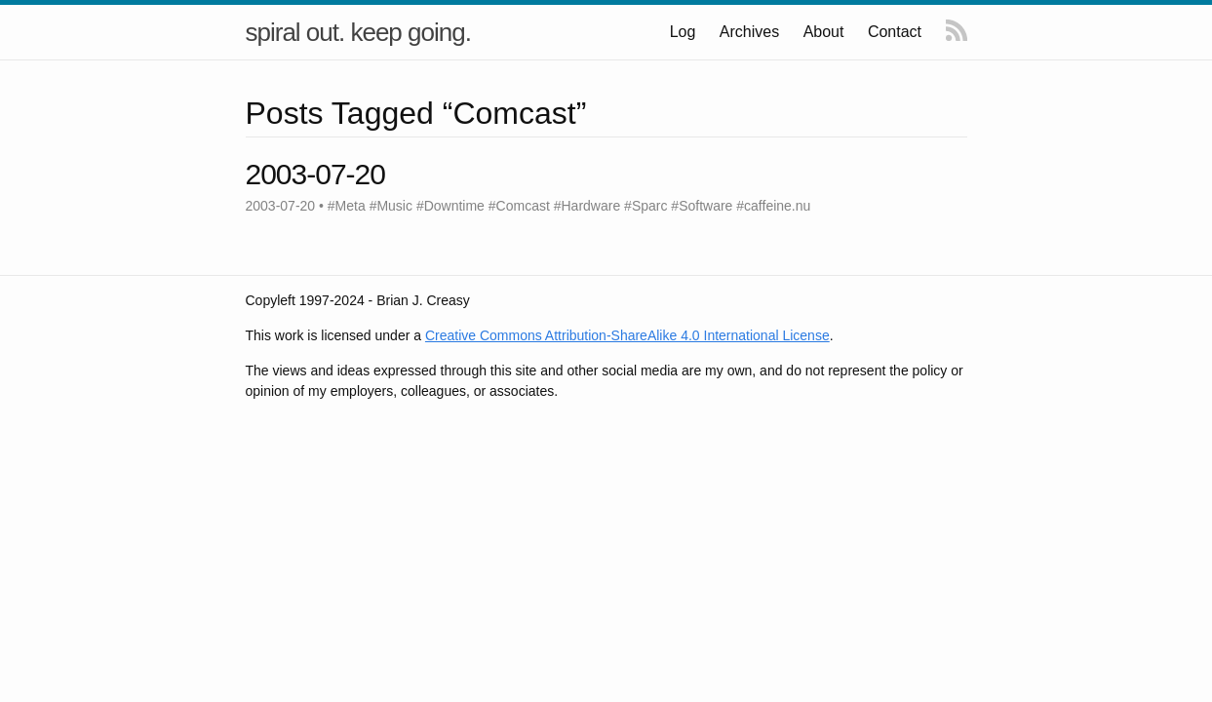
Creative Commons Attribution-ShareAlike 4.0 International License (627, 335)
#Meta (347, 206)
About (823, 31)
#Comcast (519, 206)
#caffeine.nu (773, 206)
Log (684, 31)
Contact (894, 31)
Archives (750, 31)
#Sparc (645, 206)
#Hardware (587, 206)
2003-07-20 (315, 174)
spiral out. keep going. (358, 32)
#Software (701, 206)
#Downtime (450, 206)
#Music (391, 206)
